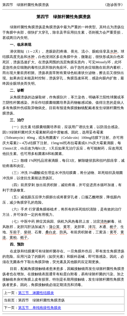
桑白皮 (50, 232)
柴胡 (27, 232)
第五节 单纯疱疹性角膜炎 (39, 308)
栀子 (113, 227)
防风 (63, 232)
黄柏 (13, 237)
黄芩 (66, 227)
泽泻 (91, 227)
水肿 (113, 51)
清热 (103, 221)
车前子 (15, 232)
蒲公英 (54, 227)
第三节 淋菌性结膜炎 (36, 293)
